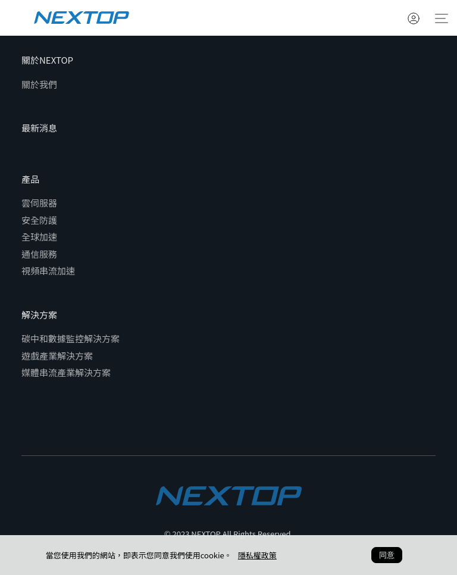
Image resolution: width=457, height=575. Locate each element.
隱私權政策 (257, 555)
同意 (387, 555)
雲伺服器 (39, 202)
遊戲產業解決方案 (57, 355)
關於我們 (39, 84)
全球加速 (39, 236)
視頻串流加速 (48, 270)
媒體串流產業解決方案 (66, 372)
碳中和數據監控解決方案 (70, 338)
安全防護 (39, 220)
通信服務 (39, 254)
